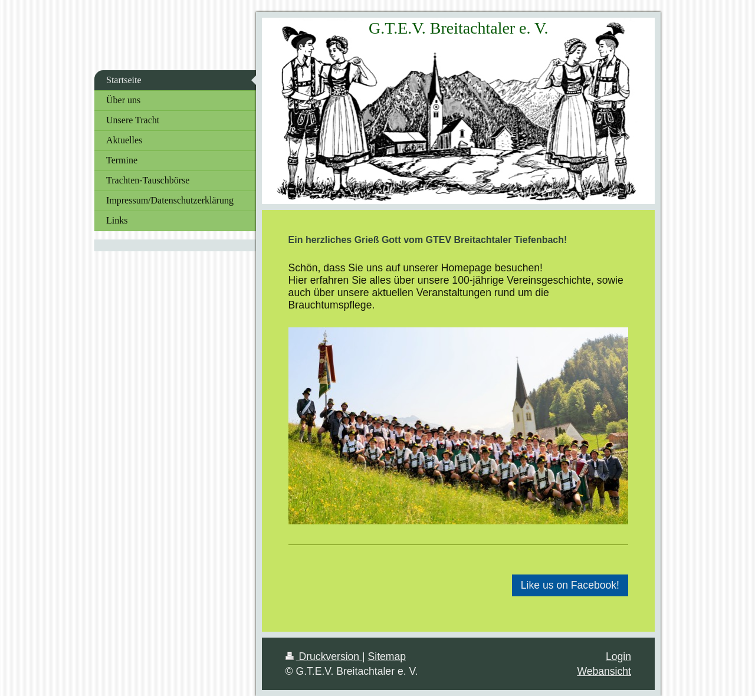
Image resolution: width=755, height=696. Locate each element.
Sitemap (387, 656)
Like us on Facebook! (570, 585)
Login (618, 656)
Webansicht (604, 671)
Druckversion (323, 656)
